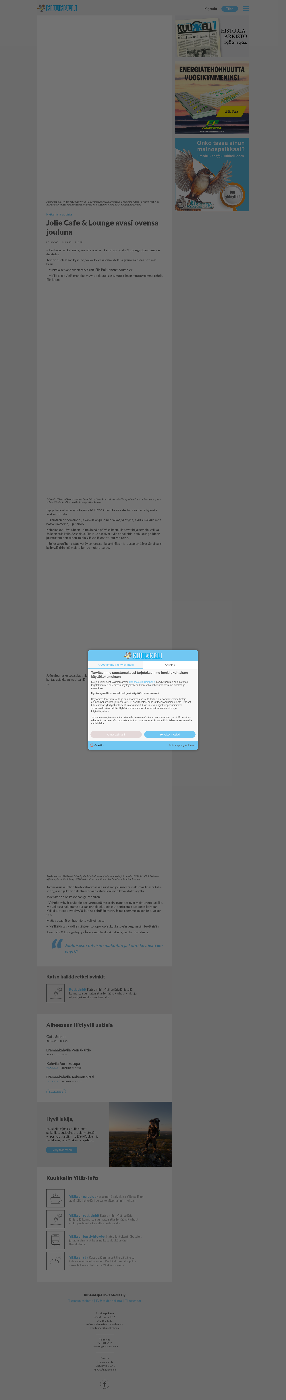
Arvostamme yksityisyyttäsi (116, 664)
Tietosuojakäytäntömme (182, 745)
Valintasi (170, 665)
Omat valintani (116, 734)
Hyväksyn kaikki (170, 734)
